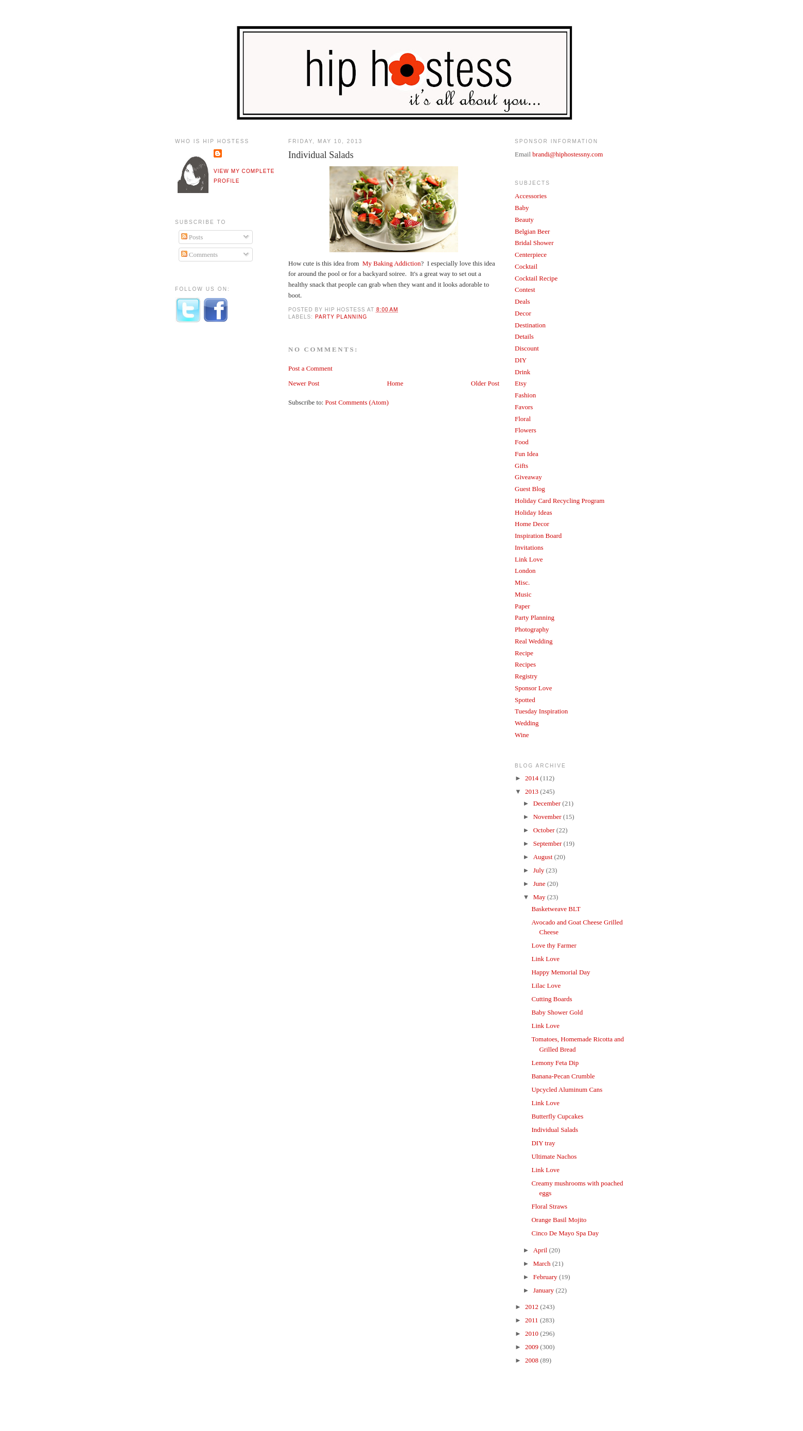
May (540, 897)
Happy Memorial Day (560, 972)
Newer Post (303, 383)
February (546, 1277)
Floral (523, 419)
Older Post (485, 383)
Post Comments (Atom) (357, 402)
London (525, 570)
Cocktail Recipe (536, 278)
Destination (530, 325)
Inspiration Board (538, 535)
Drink (522, 372)
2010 (532, 1333)
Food (522, 442)
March (542, 1263)
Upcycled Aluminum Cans (566, 1089)
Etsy (521, 383)
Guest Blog (530, 489)
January (544, 1290)
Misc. (522, 582)
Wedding (527, 723)
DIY (521, 360)
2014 (532, 778)
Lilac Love (546, 985)
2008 (532, 1360)
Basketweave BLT (555, 909)
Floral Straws (549, 1206)
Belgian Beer (532, 231)
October (544, 830)
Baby (522, 208)
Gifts (521, 465)
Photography (532, 629)
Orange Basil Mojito (558, 1220)
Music (523, 594)
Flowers (525, 430)
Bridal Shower (534, 243)
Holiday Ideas (533, 512)
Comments (199, 254)
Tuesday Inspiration (541, 711)
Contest (525, 289)
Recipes (525, 664)
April (541, 1250)
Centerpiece (531, 254)
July (539, 870)
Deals (522, 301)
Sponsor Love (533, 688)
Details (524, 336)
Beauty (524, 219)
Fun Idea (526, 454)
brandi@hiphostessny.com (567, 154)
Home (395, 383)
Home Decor (532, 524)
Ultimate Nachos (554, 1156)
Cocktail (526, 266)
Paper (522, 606)
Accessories (531, 196)
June (540, 883)
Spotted (525, 700)
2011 (532, 1320)
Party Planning (341, 317)
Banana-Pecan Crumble (563, 1076)
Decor (523, 313)
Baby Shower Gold (557, 1012)
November (548, 817)
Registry (526, 676)
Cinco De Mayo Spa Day (565, 1233)
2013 (532, 791)
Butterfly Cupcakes (557, 1116)
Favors (524, 407)
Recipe (524, 653)
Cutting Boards (551, 999)
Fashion (525, 395)
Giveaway (528, 477)
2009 (532, 1347)
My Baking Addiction (391, 263)
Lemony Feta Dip (555, 1063)
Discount (527, 348)
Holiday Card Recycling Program (559, 500)
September (548, 843)
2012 (532, 1307)
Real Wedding (533, 641)
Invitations (529, 547)
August (543, 857)
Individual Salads (321, 155)
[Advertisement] (216, 500)
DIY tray (543, 1143)
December (548, 803)
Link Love (529, 559)
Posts (192, 237)
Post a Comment (310, 368)
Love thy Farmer (553, 945)
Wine (522, 735)
